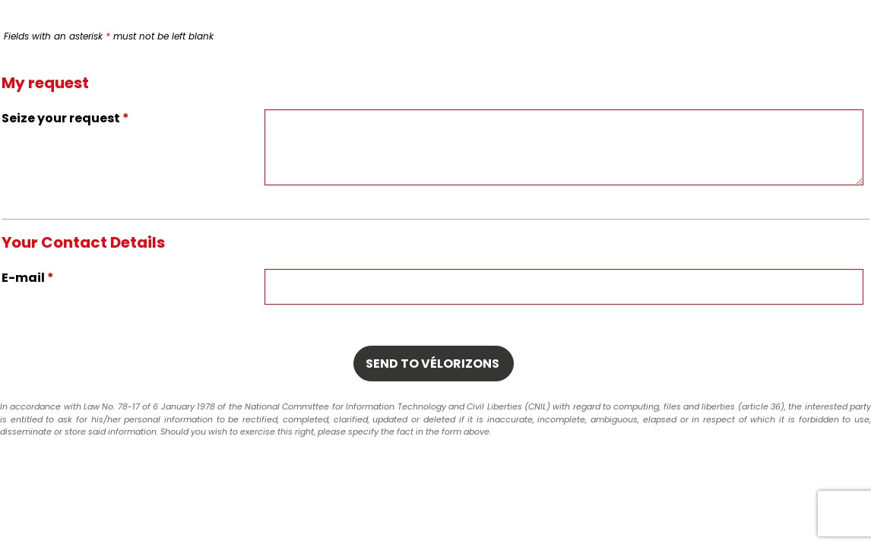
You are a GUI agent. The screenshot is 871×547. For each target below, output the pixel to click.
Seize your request (65, 118)
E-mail (28, 277)
